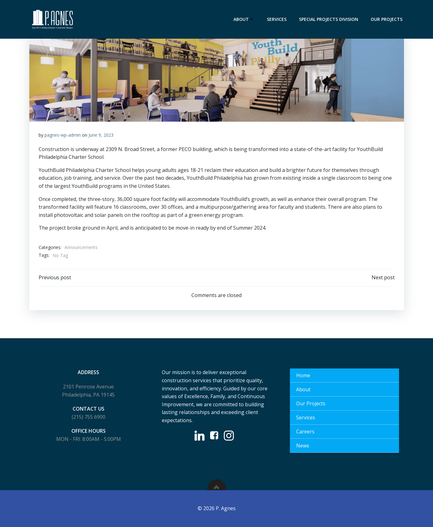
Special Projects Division (328, 19)
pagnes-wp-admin (63, 135)
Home (303, 375)
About (243, 19)
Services (276, 19)
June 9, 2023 (101, 135)
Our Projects (386, 19)
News (302, 445)
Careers (305, 431)
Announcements (81, 247)
